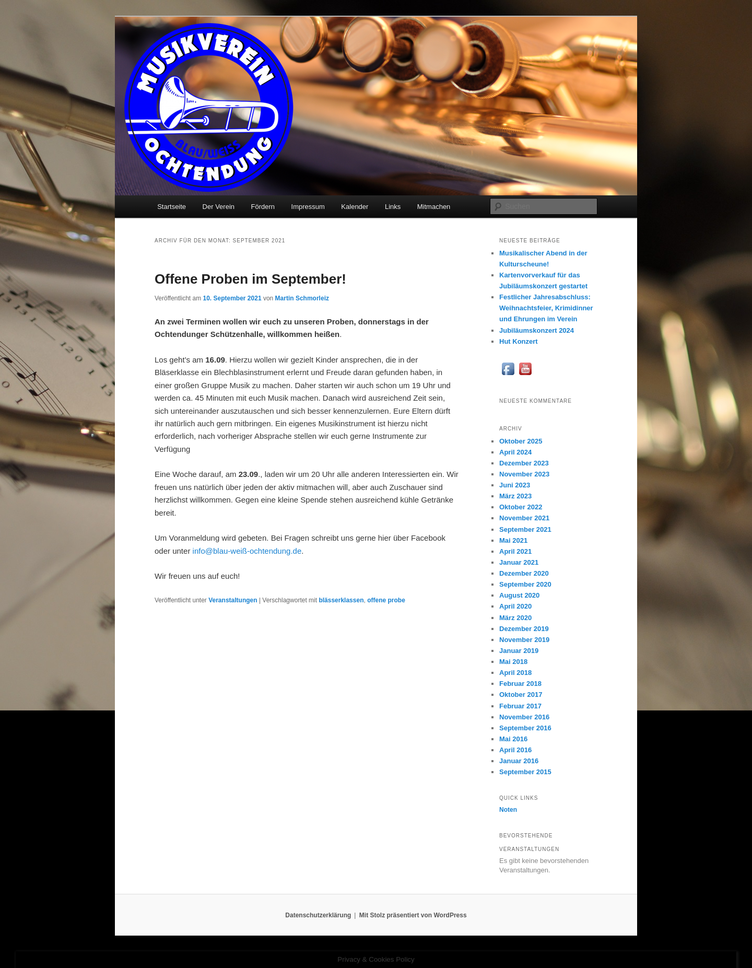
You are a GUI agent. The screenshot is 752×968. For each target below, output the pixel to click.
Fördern (263, 207)
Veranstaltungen (232, 600)
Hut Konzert (518, 341)
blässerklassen (341, 600)
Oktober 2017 (520, 694)
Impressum (308, 207)
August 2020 (519, 595)
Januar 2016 (518, 761)
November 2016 (524, 717)
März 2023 (515, 496)
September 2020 (525, 584)
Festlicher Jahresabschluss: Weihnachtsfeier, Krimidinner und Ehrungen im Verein (546, 308)
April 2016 (515, 750)
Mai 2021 (513, 540)
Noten (508, 809)
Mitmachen (434, 207)
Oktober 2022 (520, 507)
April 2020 (515, 606)
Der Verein (218, 207)
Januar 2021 (518, 562)
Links (393, 207)
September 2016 (525, 728)
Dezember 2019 (524, 629)
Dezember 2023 (524, 463)
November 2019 (524, 640)
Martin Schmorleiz (302, 298)
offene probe (386, 600)
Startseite (171, 207)
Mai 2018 (513, 662)
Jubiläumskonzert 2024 (536, 330)
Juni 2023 (514, 485)
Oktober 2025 (520, 441)
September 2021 (525, 529)
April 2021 (515, 551)
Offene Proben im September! (250, 279)
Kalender (354, 207)
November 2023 (524, 474)
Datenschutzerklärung (318, 915)
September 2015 (525, 772)
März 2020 (515, 618)
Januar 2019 (518, 651)
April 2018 (515, 673)
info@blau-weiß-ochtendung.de (247, 550)
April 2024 (515, 452)
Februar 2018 (520, 683)
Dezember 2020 (524, 573)
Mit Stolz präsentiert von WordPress (413, 915)
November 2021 (524, 518)
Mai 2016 (513, 739)
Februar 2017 (520, 706)
